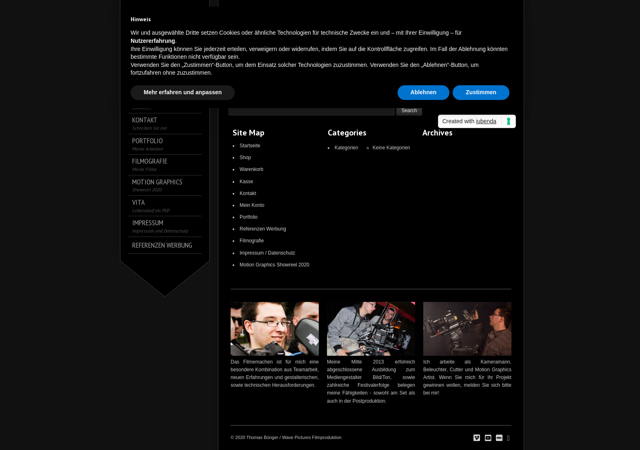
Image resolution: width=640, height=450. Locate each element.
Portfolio (249, 217)
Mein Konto (252, 205)
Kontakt (248, 193)
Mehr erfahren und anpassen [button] (183, 92)
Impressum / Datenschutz (267, 253)
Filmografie (252, 241)
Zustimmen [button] (481, 92)
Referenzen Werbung (263, 229)
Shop (245, 157)
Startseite (250, 146)
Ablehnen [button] (424, 92)
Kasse (246, 181)
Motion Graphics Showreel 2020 (274, 265)
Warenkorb (251, 169)
